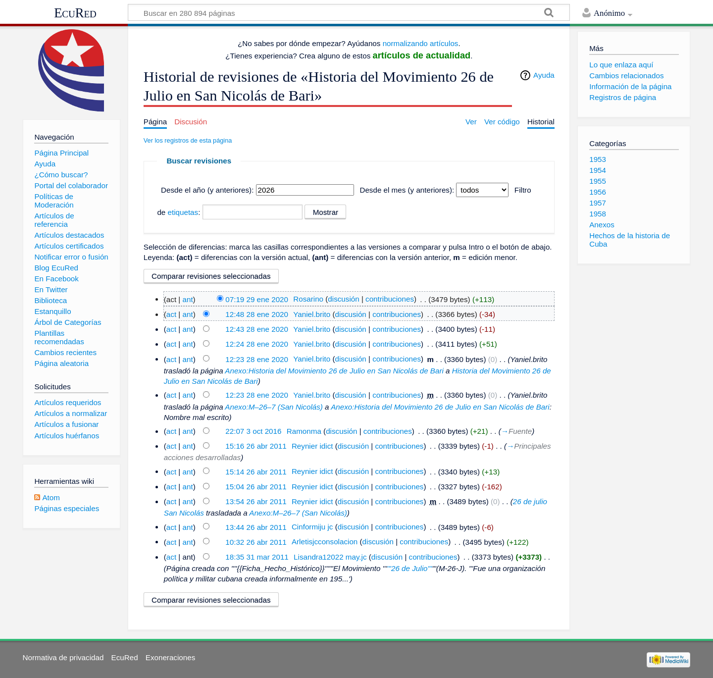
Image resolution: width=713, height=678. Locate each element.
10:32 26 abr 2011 (255, 541)
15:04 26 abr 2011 (255, 486)
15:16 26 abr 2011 (255, 446)
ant (187, 299)
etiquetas (183, 212)
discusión (343, 299)
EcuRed (75, 12)
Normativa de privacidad (63, 657)
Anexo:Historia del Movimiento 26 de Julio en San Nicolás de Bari (334, 370)
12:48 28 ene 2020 (256, 314)
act (171, 314)
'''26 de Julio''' (409, 568)
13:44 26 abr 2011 (255, 526)
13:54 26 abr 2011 (255, 501)
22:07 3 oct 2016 (253, 431)
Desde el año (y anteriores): (207, 190)
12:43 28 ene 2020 (256, 329)
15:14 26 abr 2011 (255, 471)
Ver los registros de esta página (188, 140)
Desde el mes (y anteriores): (406, 190)
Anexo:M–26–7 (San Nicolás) (274, 407)
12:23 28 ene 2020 (256, 359)
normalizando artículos (420, 43)
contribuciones (389, 299)
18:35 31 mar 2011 (257, 557)
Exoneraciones (170, 657)
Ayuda (544, 75)
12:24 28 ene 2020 (256, 344)
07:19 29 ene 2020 (256, 299)
